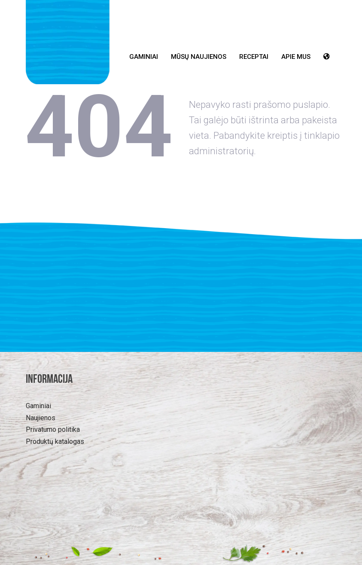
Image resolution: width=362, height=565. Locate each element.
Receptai (253, 57)
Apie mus (295, 57)
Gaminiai (143, 57)
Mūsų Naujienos (198, 57)
